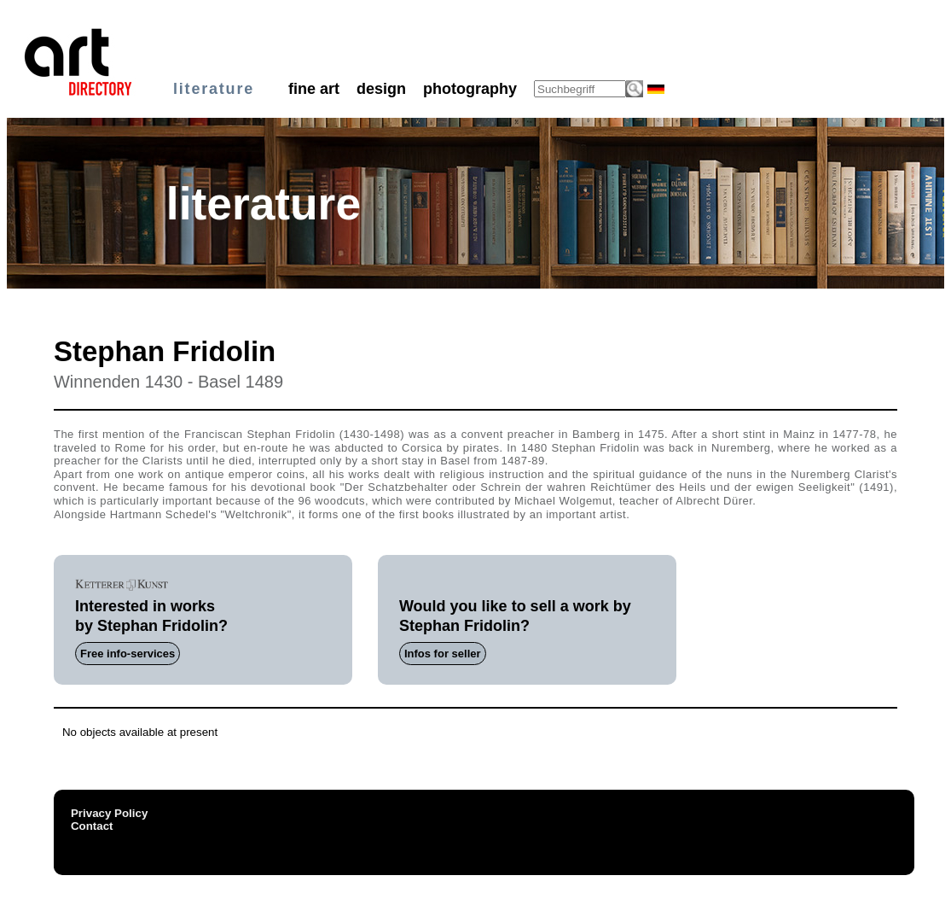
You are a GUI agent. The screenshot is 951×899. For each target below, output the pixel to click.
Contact (92, 826)
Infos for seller (442, 653)
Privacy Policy (109, 813)
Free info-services (127, 653)
